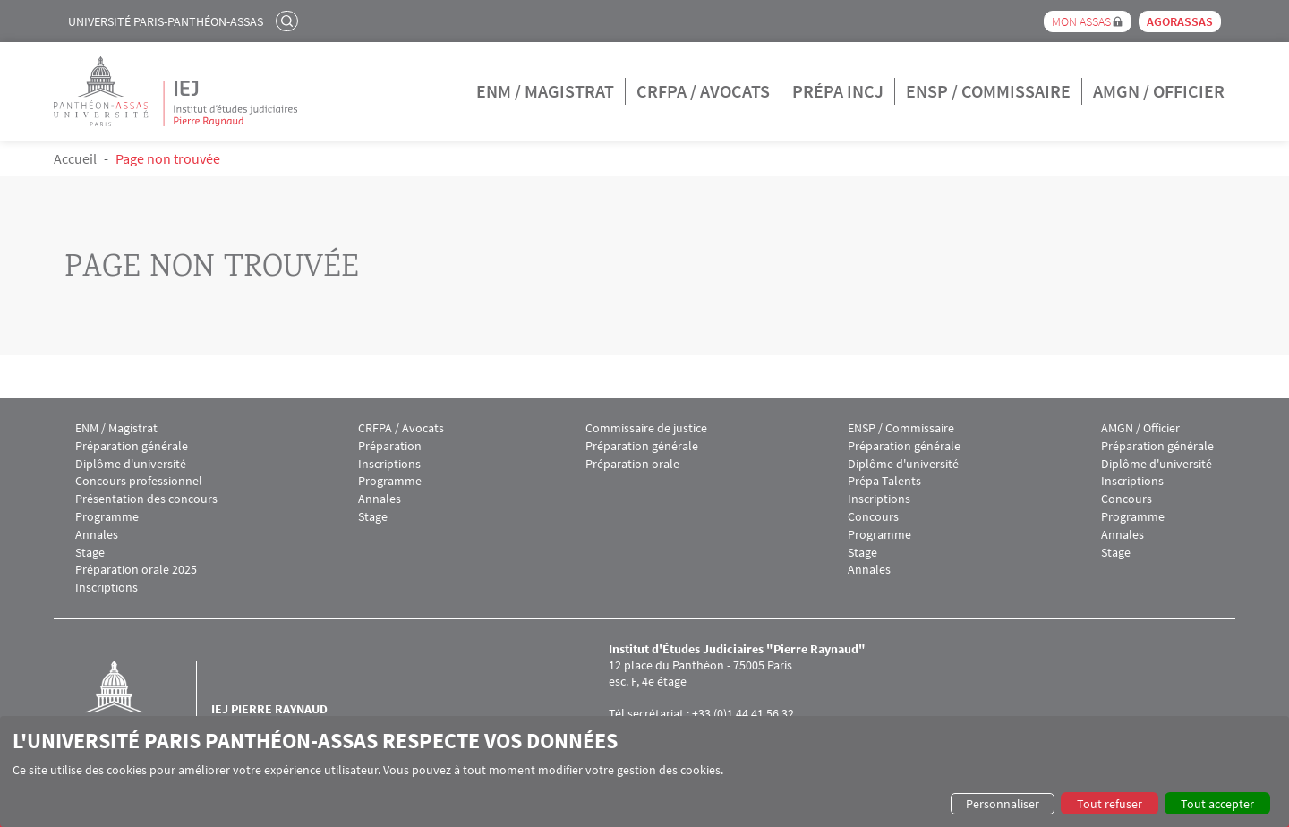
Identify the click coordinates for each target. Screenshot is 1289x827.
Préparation (390, 446)
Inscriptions (106, 587)
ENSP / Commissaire (988, 91)
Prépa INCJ (838, 91)
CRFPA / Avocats (703, 91)
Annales (96, 534)
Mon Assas (1081, 21)
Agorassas (1180, 21)
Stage (90, 552)
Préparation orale (632, 464)
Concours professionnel (138, 481)
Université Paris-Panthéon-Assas (165, 21)
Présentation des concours (146, 499)
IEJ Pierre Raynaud (269, 709)
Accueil (75, 158)
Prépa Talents (884, 481)
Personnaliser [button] (1002, 804)
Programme (107, 516)
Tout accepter (1217, 804)
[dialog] (644, 771)
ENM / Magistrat (545, 91)
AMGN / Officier (1159, 91)
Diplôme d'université (130, 464)
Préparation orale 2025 (136, 569)
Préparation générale (131, 446)
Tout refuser (1109, 804)
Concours (873, 516)
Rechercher (289, 21)
